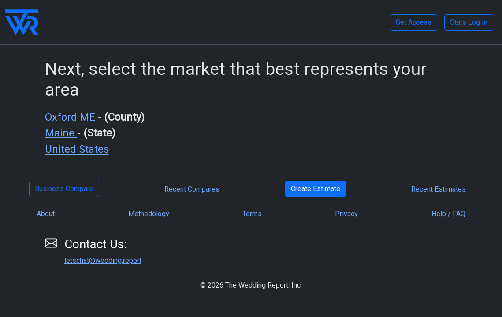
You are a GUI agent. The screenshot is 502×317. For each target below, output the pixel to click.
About (46, 214)
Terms (252, 214)
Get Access (413, 22)
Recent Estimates (438, 189)
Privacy (346, 214)
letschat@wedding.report (102, 260)
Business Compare (64, 188)
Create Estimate (315, 188)
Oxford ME (71, 117)
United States (77, 149)
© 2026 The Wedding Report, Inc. (251, 285)
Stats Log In (468, 22)
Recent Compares (191, 189)
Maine (61, 133)
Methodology (148, 214)
